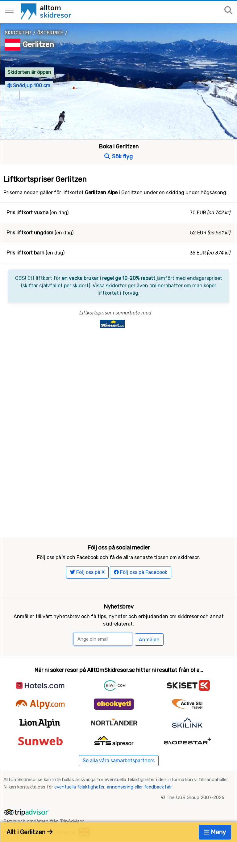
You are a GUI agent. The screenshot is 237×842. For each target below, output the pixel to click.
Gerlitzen (38, 44)
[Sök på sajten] (228, 11)
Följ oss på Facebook (140, 572)
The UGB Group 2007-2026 (195, 797)
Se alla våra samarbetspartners (119, 760)
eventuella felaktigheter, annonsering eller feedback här (113, 787)
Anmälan (149, 640)
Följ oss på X (87, 572)
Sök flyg (118, 156)
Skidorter (18, 33)
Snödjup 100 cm (28, 85)
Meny (215, 832)
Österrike (50, 33)
